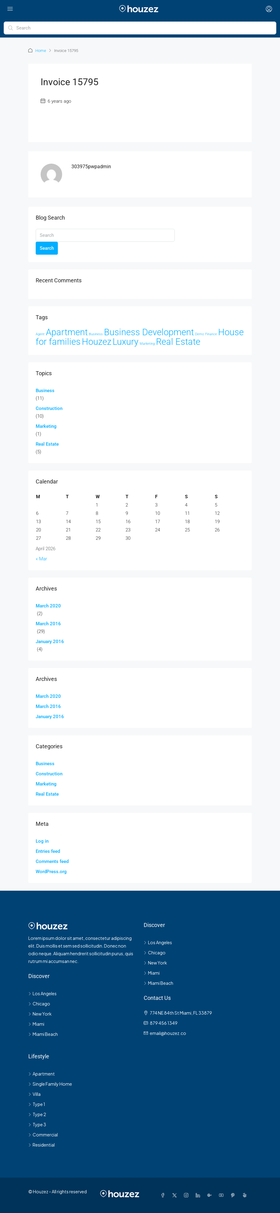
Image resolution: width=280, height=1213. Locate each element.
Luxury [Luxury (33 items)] (125, 341)
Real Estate (47, 444)
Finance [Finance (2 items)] (211, 334)
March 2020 (48, 606)
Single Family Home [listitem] (50, 1084)
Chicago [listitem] (39, 1003)
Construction (49, 408)
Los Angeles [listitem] (42, 993)
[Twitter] (175, 1195)
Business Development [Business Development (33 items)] (149, 332)
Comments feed (52, 861)
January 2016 (50, 641)
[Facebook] (164, 1195)
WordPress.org (51, 871)
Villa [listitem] (34, 1094)
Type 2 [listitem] (37, 1114)
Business (45, 390)
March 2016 (48, 623)
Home (40, 50)
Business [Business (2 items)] (96, 334)
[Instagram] (187, 1195)
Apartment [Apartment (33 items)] (67, 332)
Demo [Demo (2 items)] (199, 334)
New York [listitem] (40, 1013)
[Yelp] (245, 1195)
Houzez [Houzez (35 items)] (96, 341)
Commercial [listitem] (43, 1134)
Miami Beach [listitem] (43, 1034)
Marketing (46, 426)
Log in (42, 841)
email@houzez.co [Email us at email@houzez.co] (168, 1033)
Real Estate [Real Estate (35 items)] (178, 341)
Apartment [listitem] (41, 1073)
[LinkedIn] (199, 1195)
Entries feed (48, 851)
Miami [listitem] (36, 1024)
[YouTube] (222, 1195)
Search (47, 248)
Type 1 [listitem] (36, 1104)
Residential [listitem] (41, 1144)
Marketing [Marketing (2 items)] (147, 344)
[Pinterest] (234, 1195)
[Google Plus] (210, 1195)
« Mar (41, 559)
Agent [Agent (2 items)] (40, 334)
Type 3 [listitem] (37, 1124)
